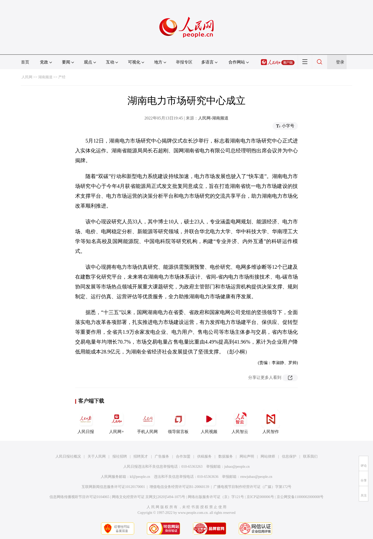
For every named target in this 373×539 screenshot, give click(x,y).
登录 (340, 62)
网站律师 (268, 456)
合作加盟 (183, 456)
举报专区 (184, 62)
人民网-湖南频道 (213, 118)
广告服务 (162, 456)
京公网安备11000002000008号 (300, 497)
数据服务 (225, 456)
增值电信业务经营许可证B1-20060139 (179, 487)
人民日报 (86, 422)
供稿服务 (204, 456)
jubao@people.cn (237, 467)
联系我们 (310, 456)
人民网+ (116, 422)
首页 (25, 62)
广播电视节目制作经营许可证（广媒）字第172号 (252, 487)
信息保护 (289, 456)
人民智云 (240, 422)
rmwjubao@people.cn (256, 477)
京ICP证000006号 (260, 497)
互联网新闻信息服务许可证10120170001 (113, 487)
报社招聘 (119, 456)
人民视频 (209, 422)
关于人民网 (97, 456)
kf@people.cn (140, 477)
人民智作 (271, 422)
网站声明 (247, 456)
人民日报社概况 (68, 456)
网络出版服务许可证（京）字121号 (216, 497)
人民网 (26, 77)
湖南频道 (45, 77)
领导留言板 (178, 422)
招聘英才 (140, 456)
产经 (62, 77)
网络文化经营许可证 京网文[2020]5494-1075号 (148, 497)
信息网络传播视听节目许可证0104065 (79, 497)
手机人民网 (147, 422)
